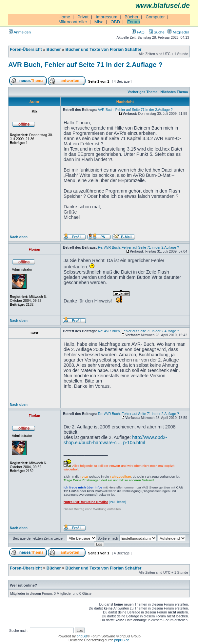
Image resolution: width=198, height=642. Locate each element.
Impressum (106, 16)
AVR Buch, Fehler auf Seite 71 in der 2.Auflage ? (85, 64)
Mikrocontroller (72, 21)
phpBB (82, 636)
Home (64, 16)
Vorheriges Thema (142, 92)
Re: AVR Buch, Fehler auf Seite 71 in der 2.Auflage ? (138, 247)
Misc (98, 21)
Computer (155, 16)
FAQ (138, 32)
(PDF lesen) (95, 502)
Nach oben (19, 237)
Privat (83, 16)
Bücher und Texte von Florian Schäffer (104, 49)
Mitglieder (178, 32)
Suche (157, 32)
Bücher (131, 16)
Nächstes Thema (174, 92)
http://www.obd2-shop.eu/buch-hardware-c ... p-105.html (115, 440)
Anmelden (20, 32)
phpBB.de (121, 640)
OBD (115, 21)
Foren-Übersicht (26, 49)
